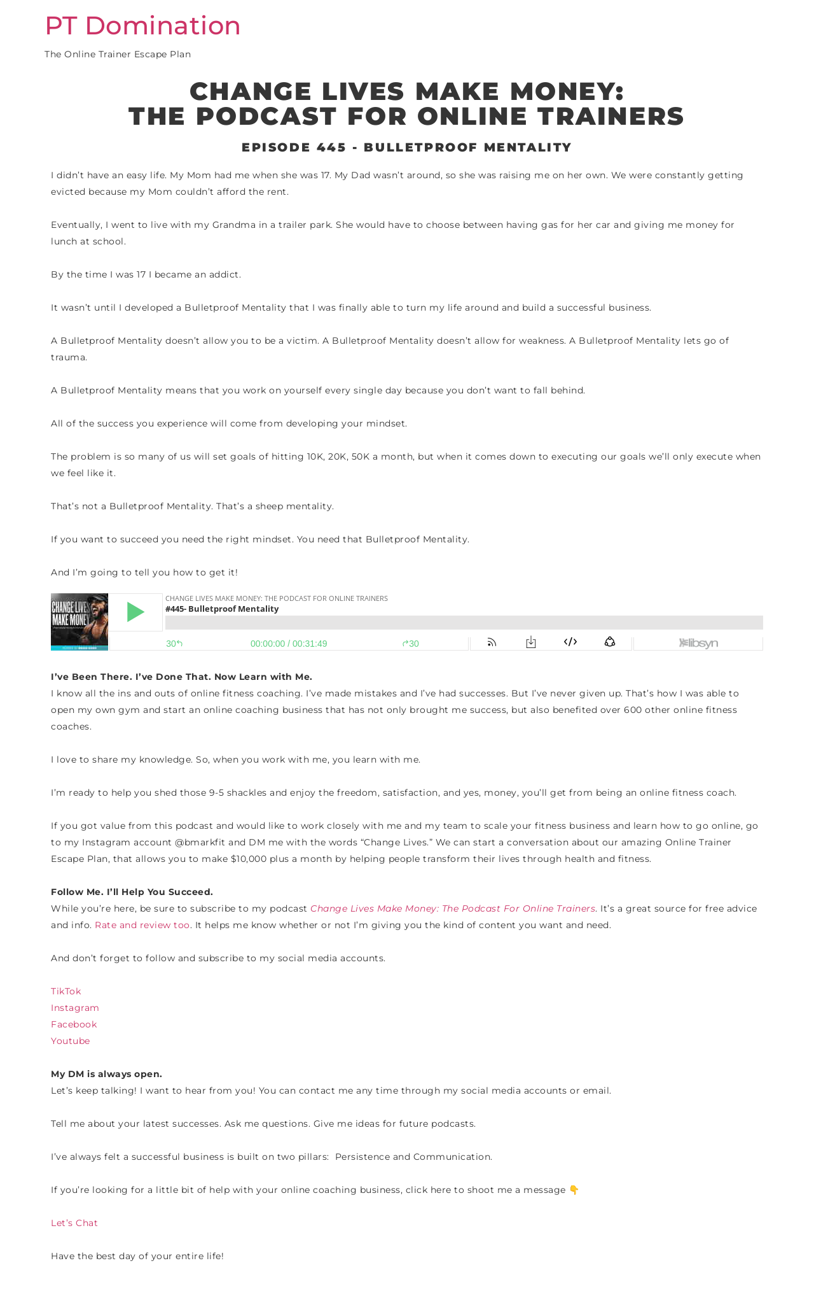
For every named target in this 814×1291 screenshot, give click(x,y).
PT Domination (143, 25)
